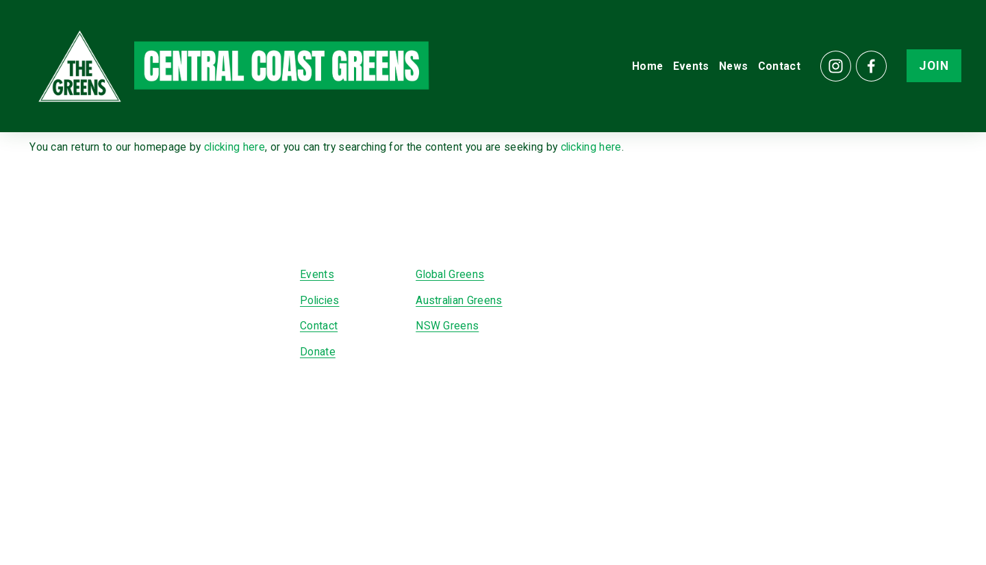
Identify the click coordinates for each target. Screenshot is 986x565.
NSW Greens (447, 325)
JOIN (929, 70)
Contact (774, 69)
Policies (320, 300)
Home (642, 69)
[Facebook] (866, 69)
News (728, 69)
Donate (318, 351)
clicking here (234, 146)
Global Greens (450, 274)
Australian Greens (459, 300)
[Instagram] (831, 69)
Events (686, 69)
